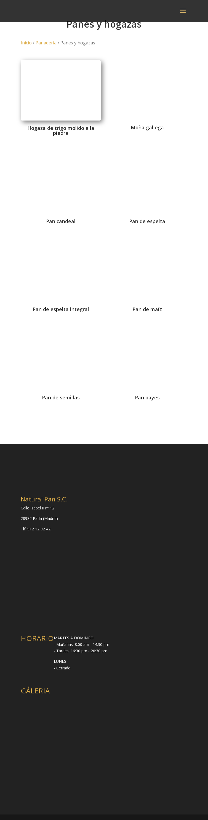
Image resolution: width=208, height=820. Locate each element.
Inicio (26, 43)
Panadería (46, 43)
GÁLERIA (35, 691)
